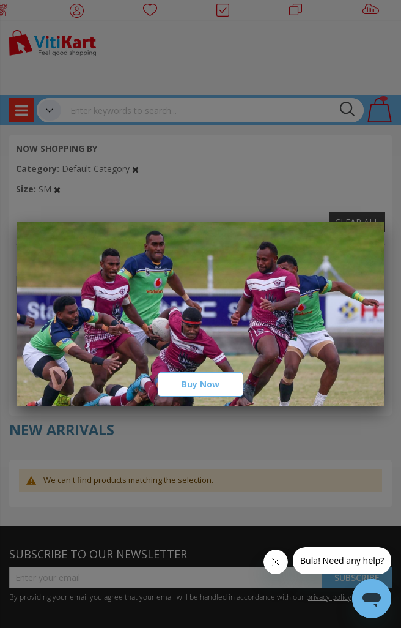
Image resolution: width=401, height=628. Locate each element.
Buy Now (200, 384)
